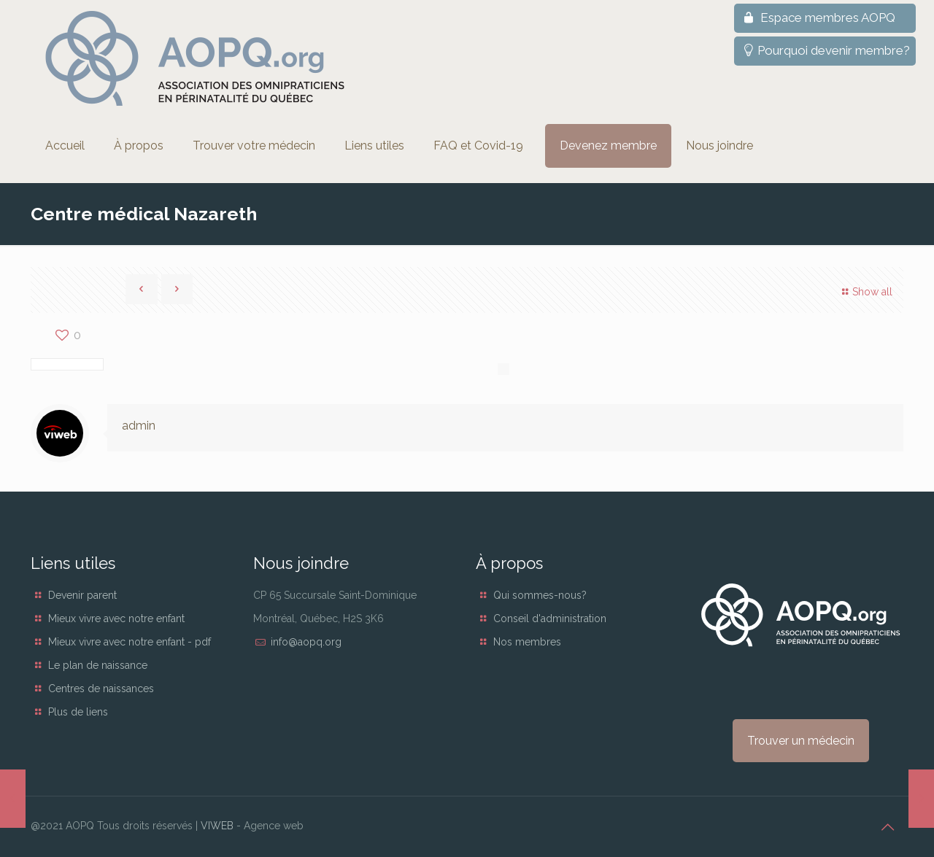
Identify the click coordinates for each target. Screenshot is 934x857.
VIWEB (217, 825)
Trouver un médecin (800, 741)
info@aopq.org (306, 642)
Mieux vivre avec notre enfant (116, 618)
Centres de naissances (101, 688)
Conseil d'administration (549, 618)
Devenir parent (82, 595)
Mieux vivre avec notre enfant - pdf (129, 642)
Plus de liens (78, 712)
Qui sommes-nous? (540, 595)
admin (138, 426)
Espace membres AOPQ (817, 17)
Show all (865, 292)
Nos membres (527, 642)
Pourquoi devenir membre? (825, 50)
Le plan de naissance (97, 665)
